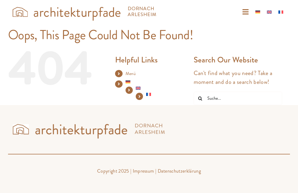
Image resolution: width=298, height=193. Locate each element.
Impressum (143, 171)
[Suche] (200, 98)
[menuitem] (252, 12)
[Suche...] (238, 98)
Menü (131, 73)
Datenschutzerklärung (179, 171)
